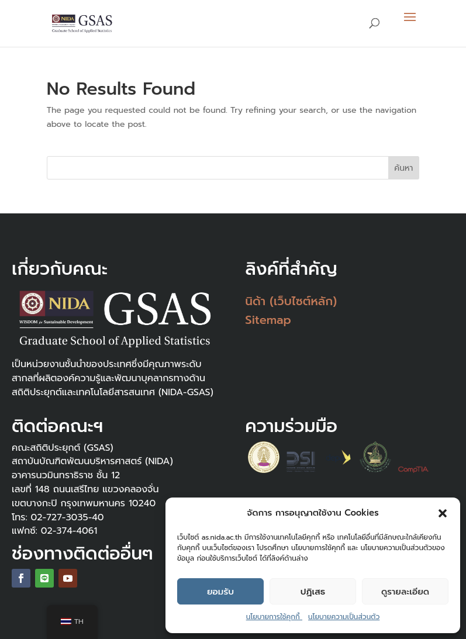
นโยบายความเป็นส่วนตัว (343, 617)
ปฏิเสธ (313, 591)
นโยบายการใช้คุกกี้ (274, 617)
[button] (442, 513)
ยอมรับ (220, 591)
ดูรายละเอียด (405, 591)
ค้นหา (403, 168)
